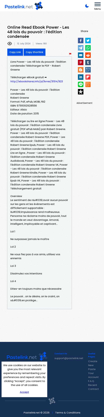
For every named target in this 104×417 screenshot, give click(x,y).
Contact (93, 389)
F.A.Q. (91, 381)
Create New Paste (92, 365)
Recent (92, 385)
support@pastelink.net (68, 358)
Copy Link (15, 52)
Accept (24, 392)
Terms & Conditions (67, 412)
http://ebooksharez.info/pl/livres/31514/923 (36, 81)
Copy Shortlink (34, 52)
